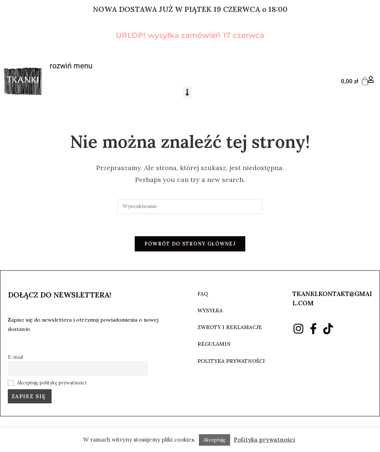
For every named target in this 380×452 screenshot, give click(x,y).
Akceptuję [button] (214, 440)
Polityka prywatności (264, 439)
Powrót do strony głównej (190, 244)
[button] (187, 92)
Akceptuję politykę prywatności (51, 383)
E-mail (15, 357)
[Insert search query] (190, 206)
